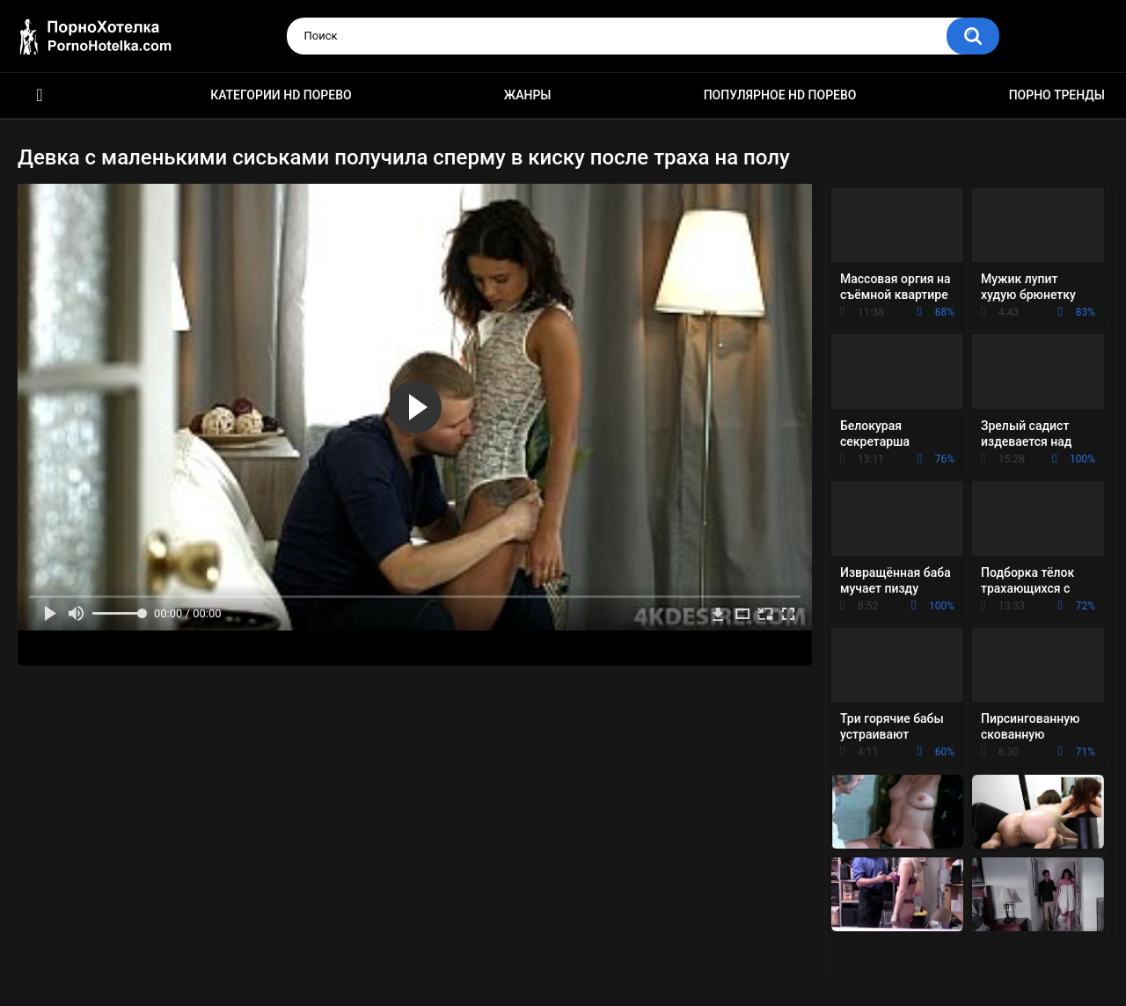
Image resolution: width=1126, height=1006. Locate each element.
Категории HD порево (281, 95)
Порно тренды (1057, 95)
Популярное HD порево (780, 95)
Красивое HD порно (40, 95)
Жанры (528, 95)
